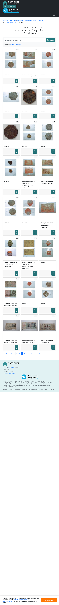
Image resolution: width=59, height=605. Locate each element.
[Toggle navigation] (54, 14)
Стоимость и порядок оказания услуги (25, 389)
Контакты (52, 389)
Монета (6, 74)
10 (27, 353)
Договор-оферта (8, 389)
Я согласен (49, 600)
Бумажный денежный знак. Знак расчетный (10, 341)
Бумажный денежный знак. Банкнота (47, 341)
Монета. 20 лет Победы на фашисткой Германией (11, 264)
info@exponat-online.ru (9, 373)
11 (31, 353)
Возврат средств (43, 389)
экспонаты (11, 367)
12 (34, 353)
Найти (50, 40)
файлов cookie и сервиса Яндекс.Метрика (15, 600)
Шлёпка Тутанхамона (15, 44)
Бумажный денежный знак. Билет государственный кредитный (28, 184)
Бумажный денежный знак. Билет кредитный (29, 75)
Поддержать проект (10, 6)
